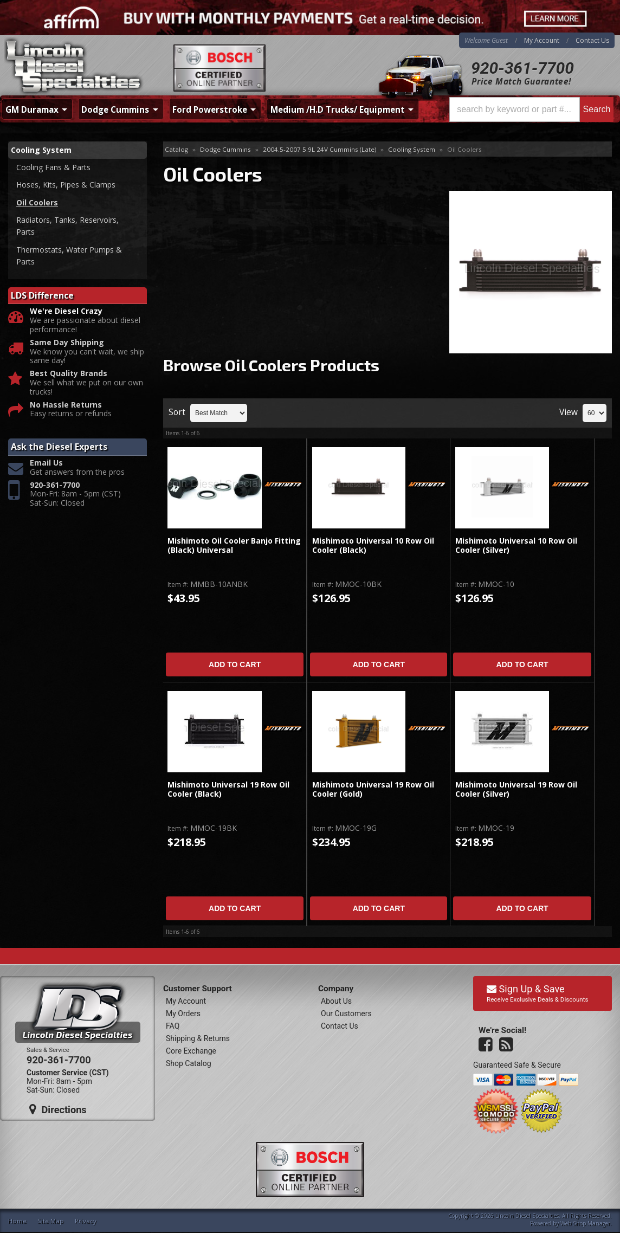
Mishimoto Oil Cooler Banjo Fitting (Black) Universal (234, 545)
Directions (58, 1109)
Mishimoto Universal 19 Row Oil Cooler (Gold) (373, 789)
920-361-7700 (522, 68)
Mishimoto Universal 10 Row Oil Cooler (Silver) (516, 545)
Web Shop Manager (585, 1223)
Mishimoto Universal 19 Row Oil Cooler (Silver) (516, 789)
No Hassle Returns (66, 405)
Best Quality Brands (68, 373)
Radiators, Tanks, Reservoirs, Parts (67, 226)
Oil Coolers (37, 202)
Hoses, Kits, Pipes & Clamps (65, 184)
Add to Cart (235, 664)
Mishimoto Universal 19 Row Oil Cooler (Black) (228, 789)
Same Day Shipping (67, 342)
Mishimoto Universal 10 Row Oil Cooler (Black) (373, 545)
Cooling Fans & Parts (53, 167)
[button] (531, 109)
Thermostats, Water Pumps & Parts (69, 255)
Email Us (46, 463)
